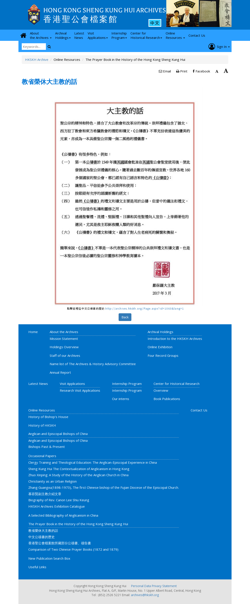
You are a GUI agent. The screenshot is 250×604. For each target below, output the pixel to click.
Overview (161, 390)
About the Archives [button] (41, 35)
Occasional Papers (42, 456)
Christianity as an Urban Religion (52, 481)
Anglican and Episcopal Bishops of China (58, 433)
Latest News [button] (79, 35)
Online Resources (41, 410)
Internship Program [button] (119, 35)
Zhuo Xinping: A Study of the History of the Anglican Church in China (78, 475)
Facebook (201, 71)
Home (33, 332)
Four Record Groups (163, 355)
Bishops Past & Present (46, 446)
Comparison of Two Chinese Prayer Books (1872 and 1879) (73, 549)
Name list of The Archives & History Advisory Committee (93, 364)
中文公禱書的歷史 (41, 537)
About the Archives (64, 332)
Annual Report (60, 372)
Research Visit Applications (80, 390)
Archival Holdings (160, 332)
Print (181, 71)
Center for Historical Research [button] (146, 35)
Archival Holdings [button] (63, 35)
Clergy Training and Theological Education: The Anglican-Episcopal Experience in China (92, 462)
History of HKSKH (42, 425)
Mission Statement (64, 338)
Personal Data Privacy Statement (154, 586)
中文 (154, 23)
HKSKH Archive (36, 59)
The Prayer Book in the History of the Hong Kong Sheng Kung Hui (78, 524)
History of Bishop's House (48, 417)
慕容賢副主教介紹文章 (44, 494)
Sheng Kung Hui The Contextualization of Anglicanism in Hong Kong (78, 469)
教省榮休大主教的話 (43, 530)
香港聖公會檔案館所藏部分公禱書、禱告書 (59, 543)
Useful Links (37, 567)
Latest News (38, 383)
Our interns (120, 399)
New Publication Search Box (49, 558)
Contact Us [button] (196, 35)
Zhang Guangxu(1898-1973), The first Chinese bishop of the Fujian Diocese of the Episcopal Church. (103, 487)
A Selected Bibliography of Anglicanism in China (63, 515)
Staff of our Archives (65, 355)
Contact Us (199, 410)
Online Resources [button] (175, 35)
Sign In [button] (219, 46)
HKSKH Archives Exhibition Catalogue (56, 506)
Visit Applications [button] (98, 35)
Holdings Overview (64, 347)
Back (125, 317)
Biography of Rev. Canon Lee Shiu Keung (58, 500)
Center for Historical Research (176, 383)
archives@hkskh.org (145, 595)
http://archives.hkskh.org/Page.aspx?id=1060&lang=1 (144, 308)
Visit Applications (72, 383)
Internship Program (127, 383)
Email (165, 71)
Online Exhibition (160, 347)
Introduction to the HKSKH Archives (175, 338)
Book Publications (167, 399)
